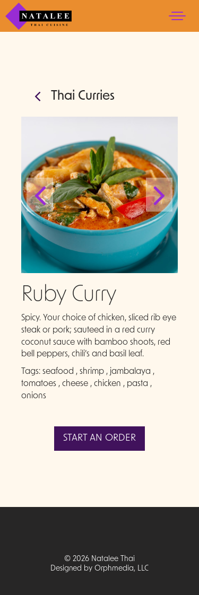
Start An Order (99, 438)
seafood (58, 372)
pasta (137, 384)
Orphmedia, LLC (121, 569)
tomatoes (38, 384)
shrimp (92, 372)
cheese (75, 384)
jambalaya (130, 372)
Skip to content (40, 49)
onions (33, 396)
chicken (107, 384)
